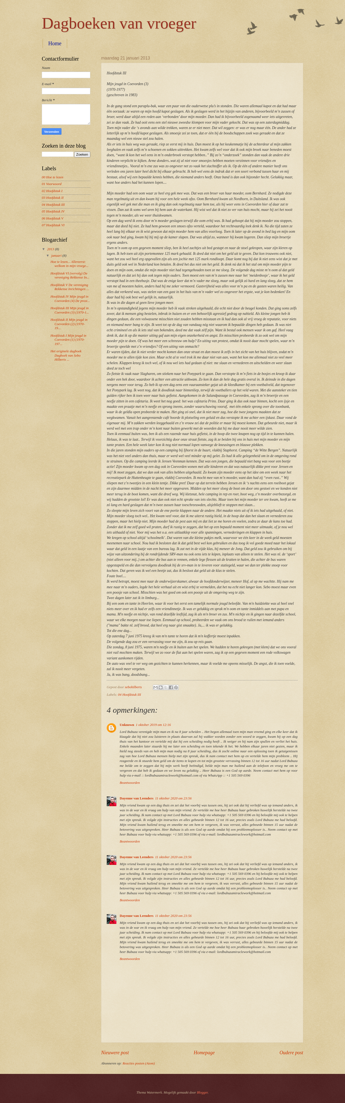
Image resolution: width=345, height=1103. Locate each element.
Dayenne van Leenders (136, 798)
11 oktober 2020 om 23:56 (173, 798)
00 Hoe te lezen (52, 177)
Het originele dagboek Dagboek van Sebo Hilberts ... (65, 355)
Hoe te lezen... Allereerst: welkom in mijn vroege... (69, 264)
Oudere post (291, 1052)
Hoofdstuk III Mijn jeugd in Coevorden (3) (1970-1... (69, 310)
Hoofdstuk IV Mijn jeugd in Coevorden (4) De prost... (70, 298)
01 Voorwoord (51, 184)
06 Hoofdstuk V (52, 218)
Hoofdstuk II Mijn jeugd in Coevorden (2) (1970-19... (68, 324)
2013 (51, 249)
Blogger (202, 1092)
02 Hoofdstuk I (52, 191)
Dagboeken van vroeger (119, 23)
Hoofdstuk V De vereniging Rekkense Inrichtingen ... (69, 287)
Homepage (204, 1052)
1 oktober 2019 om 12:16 (153, 725)
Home (54, 43)
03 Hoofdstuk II (53, 198)
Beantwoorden (130, 783)
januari (56, 256)
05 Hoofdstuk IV (53, 211)
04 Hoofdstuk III (129, 695)
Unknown (127, 725)
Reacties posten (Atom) (139, 1063)
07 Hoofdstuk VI (53, 225)
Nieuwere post (115, 1052)
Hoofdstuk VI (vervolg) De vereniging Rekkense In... (69, 275)
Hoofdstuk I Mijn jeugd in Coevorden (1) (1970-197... (68, 340)
